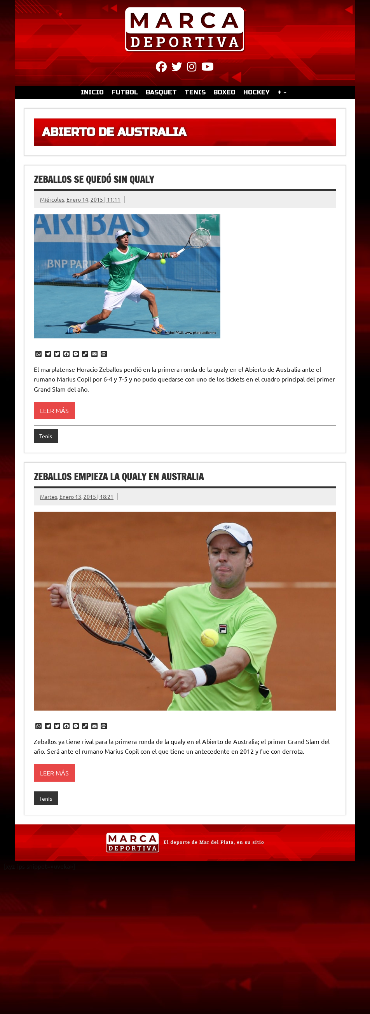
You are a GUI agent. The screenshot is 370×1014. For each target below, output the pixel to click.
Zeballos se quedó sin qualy (94, 179)
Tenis (45, 435)
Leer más (54, 410)
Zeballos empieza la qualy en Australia (119, 476)
